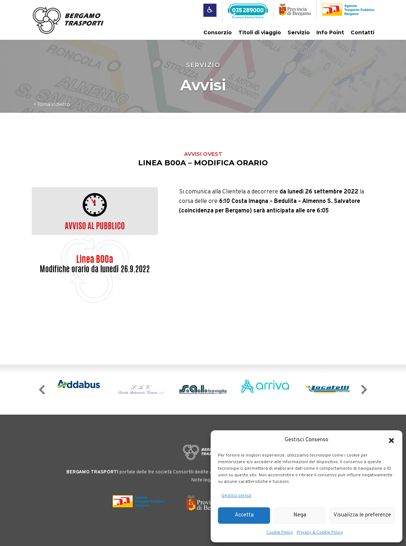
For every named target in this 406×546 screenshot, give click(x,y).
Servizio (299, 32)
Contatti (362, 32)
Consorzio (217, 32)
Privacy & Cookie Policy (320, 532)
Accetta (244, 515)
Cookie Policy (279, 532)
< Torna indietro (52, 104)
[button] (391, 440)
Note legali (203, 480)
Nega (299, 515)
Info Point (330, 32)
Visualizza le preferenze (362, 515)
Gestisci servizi (236, 496)
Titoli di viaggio (259, 32)
